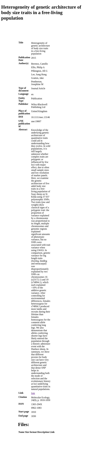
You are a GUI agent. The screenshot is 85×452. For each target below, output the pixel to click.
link (33, 393)
